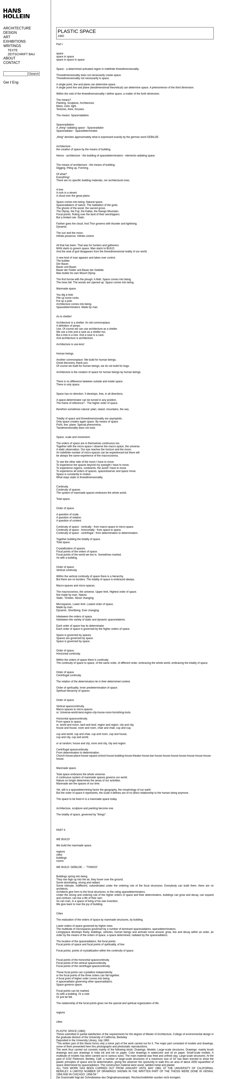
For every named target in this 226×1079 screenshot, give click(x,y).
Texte (13, 50)
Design (10, 32)
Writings (12, 46)
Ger (6, 82)
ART (6, 37)
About (9, 58)
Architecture (17, 28)
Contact (11, 63)
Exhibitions (14, 41)
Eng (15, 82)
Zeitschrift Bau (21, 54)
